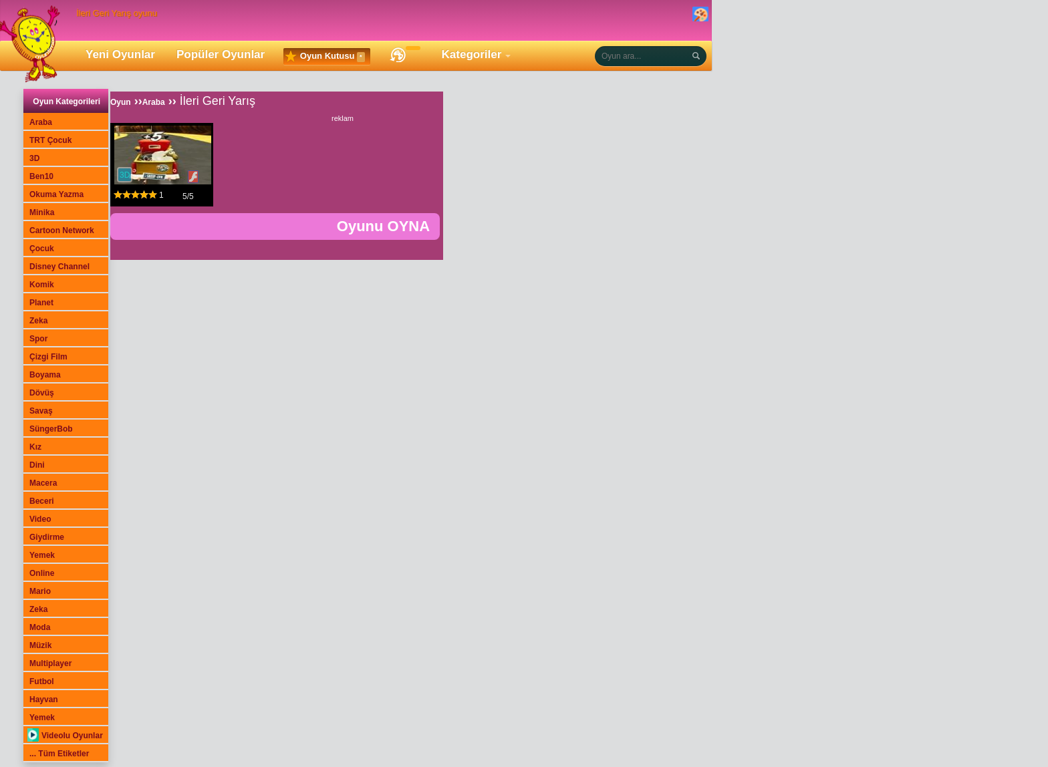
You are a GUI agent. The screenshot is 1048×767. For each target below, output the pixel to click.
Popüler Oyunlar (220, 54)
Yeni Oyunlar (120, 54)
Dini (37, 465)
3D (34, 158)
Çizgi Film (48, 356)
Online (41, 573)
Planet (41, 302)
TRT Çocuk (50, 140)
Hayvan (43, 699)
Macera (43, 483)
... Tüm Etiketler (59, 753)
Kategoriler (472, 54)
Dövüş (41, 393)
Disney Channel (59, 266)
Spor (38, 338)
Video (40, 519)
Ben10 (41, 176)
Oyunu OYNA (383, 226)
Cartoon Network (61, 230)
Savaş (41, 411)
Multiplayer (50, 663)
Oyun (120, 102)
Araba (40, 122)
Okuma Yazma (56, 194)
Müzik (40, 645)
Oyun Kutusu (324, 57)
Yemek (42, 555)
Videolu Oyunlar (65, 735)
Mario (40, 591)
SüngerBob (51, 429)
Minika (41, 212)
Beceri (41, 501)
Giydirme (46, 537)
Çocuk (41, 248)
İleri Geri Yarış (217, 101)
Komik (41, 284)
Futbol (41, 681)
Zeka (38, 320)
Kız (35, 447)
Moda (39, 627)
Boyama (45, 374)
